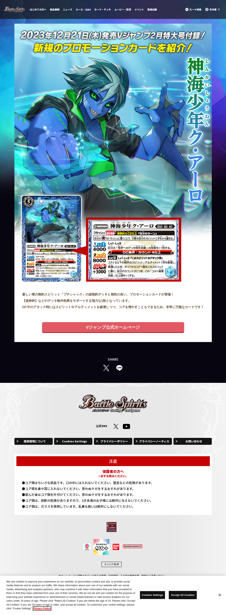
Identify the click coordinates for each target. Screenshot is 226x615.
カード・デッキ (102, 9)
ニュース (67, 9)
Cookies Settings (74, 441)
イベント (139, 9)
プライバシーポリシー (114, 441)
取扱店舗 (152, 9)
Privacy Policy (42, 608)
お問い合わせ (194, 441)
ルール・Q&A (83, 9)
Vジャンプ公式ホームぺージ (113, 327)
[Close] (219, 595)
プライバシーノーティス (154, 441)
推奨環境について (35, 441)
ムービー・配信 (122, 9)
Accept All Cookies (183, 595)
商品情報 (54, 9)
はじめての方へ (38, 9)
